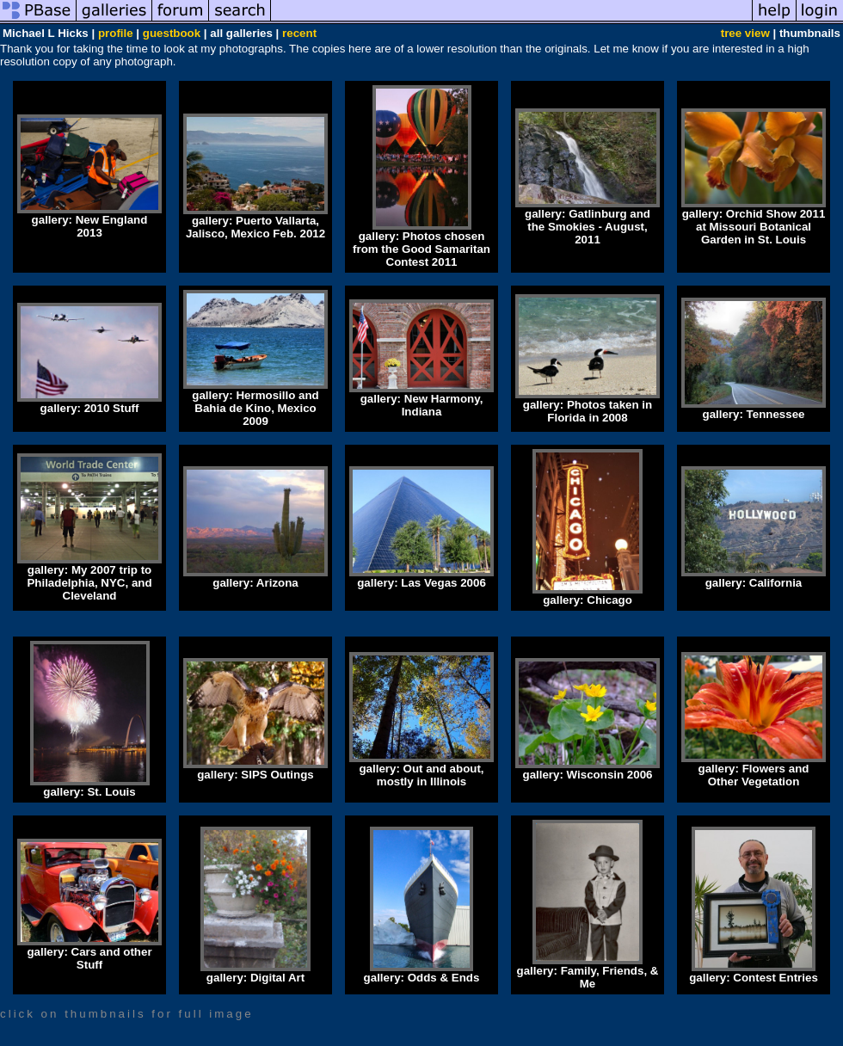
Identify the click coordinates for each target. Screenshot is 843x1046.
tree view (745, 33)
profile (115, 33)
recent (299, 33)
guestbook (171, 33)
